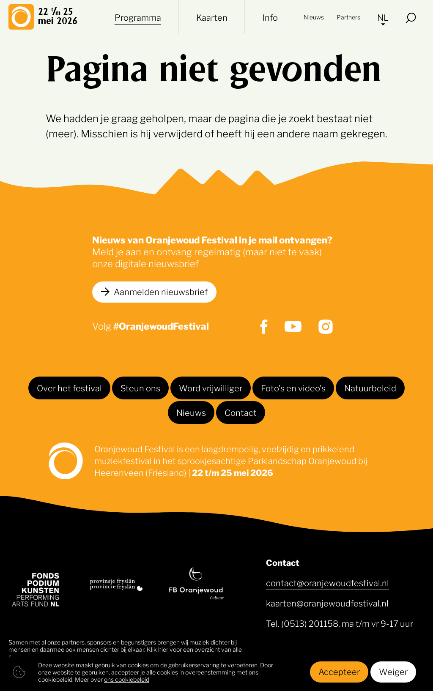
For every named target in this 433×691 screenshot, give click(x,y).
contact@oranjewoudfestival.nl (327, 582)
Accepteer (339, 671)
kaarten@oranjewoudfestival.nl (327, 603)
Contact (241, 412)
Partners (348, 17)
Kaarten (211, 17)
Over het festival (69, 387)
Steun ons (140, 387)
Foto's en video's (293, 387)
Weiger (393, 671)
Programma (138, 17)
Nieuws (314, 17)
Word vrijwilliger (210, 387)
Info (270, 17)
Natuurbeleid (370, 387)
